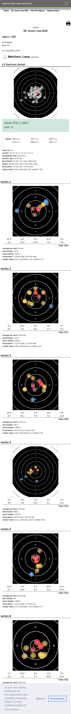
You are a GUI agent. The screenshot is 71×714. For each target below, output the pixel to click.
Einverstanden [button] (57, 699)
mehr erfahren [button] (12, 709)
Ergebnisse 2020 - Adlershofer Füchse (17, 3)
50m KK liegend (37, 11)
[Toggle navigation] (66, 3)
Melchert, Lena (19, 56)
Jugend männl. (53, 11)
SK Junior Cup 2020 (19, 11)
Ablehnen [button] (40, 699)
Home (6, 11)
